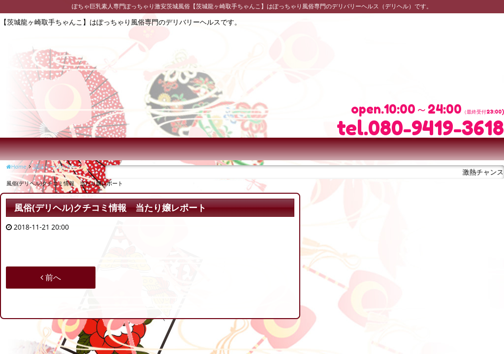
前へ (50, 277)
